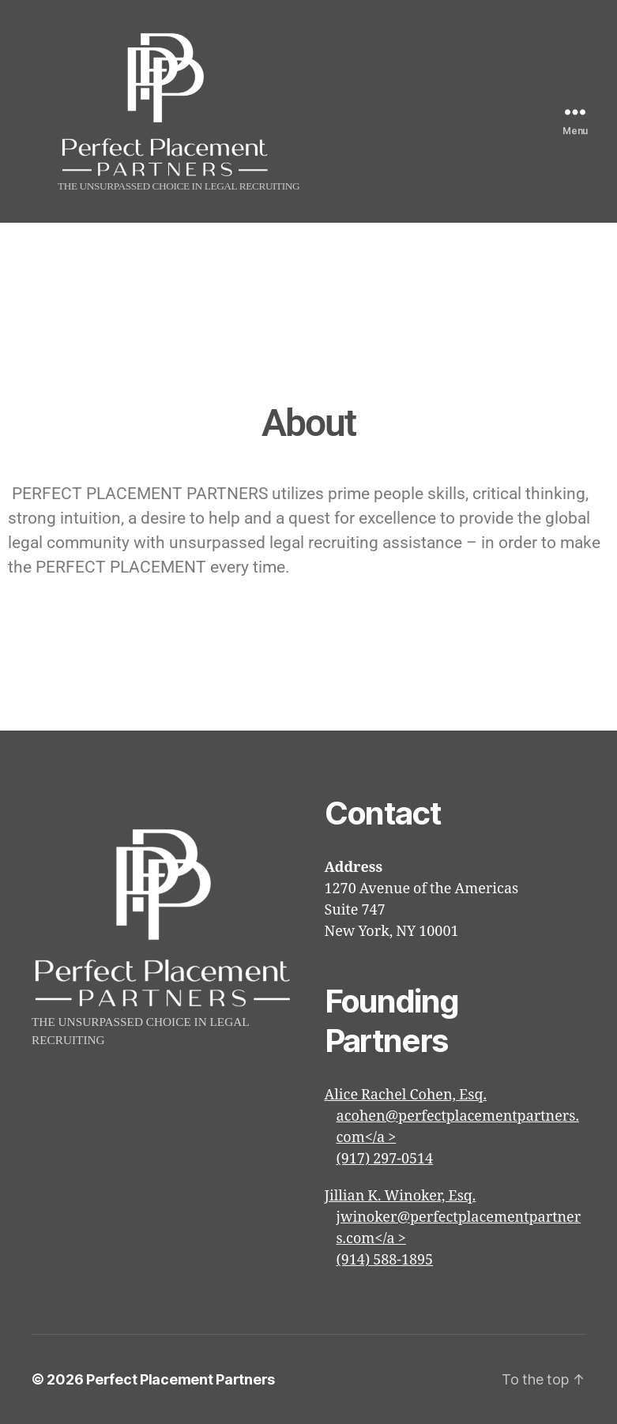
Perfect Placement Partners (180, 1379)
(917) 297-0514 (385, 1159)
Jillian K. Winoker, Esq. (400, 1196)
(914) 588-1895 (385, 1260)
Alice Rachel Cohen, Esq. (406, 1095)
